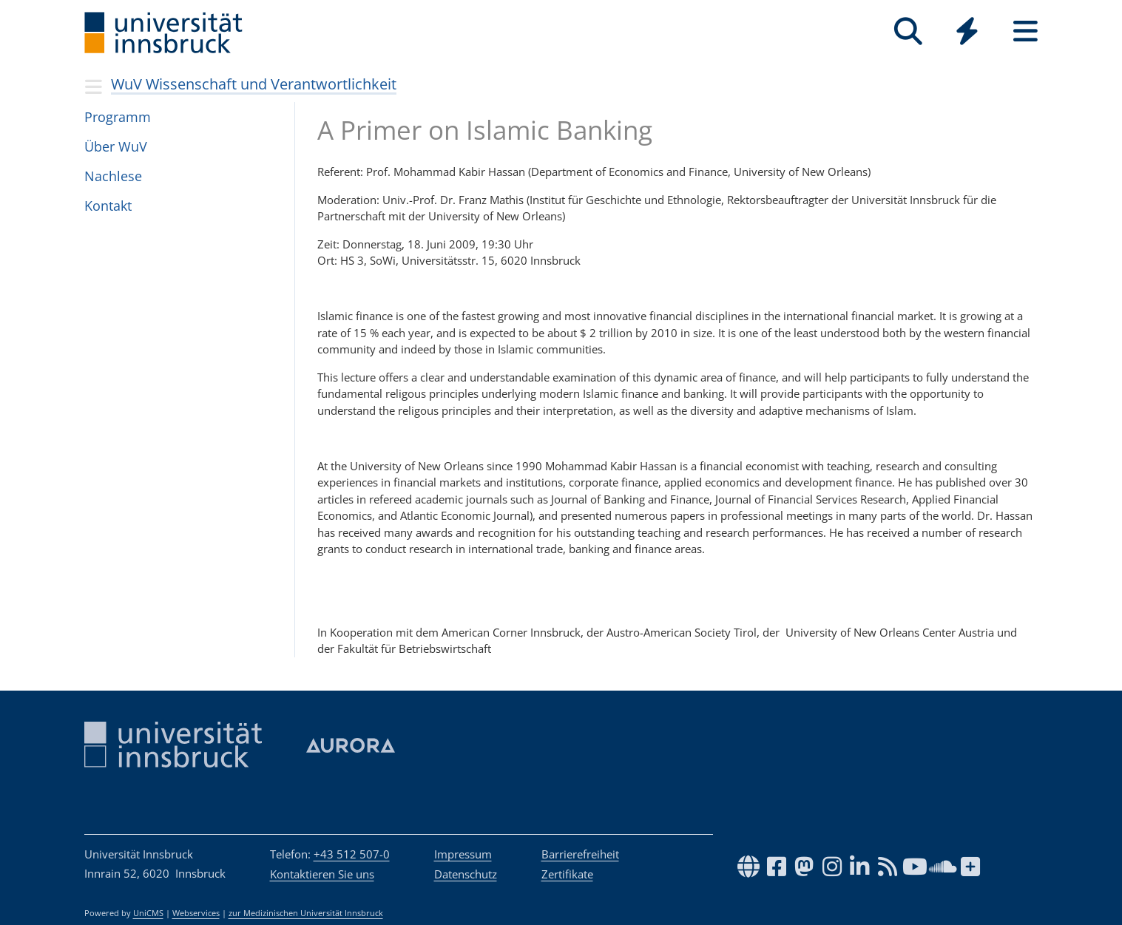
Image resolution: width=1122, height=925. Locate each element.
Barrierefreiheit (580, 854)
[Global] (967, 33)
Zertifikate (567, 874)
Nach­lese (113, 176)
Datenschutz (465, 874)
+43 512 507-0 (352, 854)
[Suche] (908, 31)
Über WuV (115, 146)
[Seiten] (1025, 31)
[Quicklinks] (967, 31)
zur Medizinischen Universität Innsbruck (306, 913)
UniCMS (148, 913)
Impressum (463, 854)
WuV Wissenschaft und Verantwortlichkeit (253, 84)
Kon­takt (108, 205)
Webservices (196, 913)
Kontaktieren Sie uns (322, 874)
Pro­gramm (117, 117)
